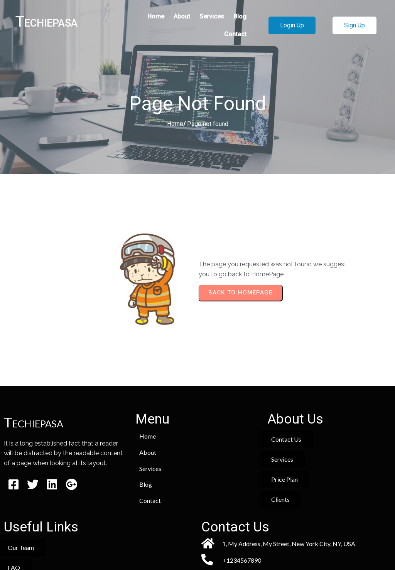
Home (175, 124)
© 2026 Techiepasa (197, 542)
